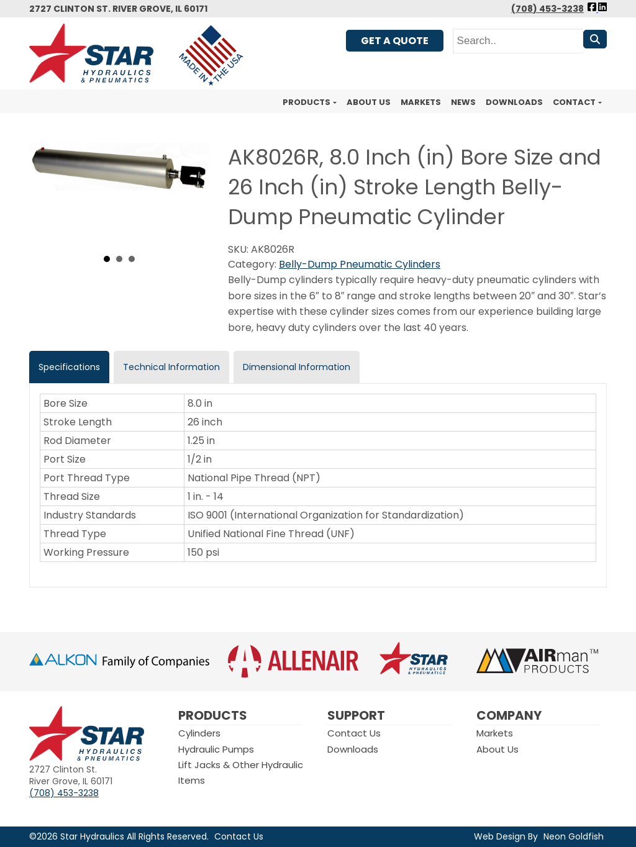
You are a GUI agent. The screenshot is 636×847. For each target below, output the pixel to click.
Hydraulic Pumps (216, 749)
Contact (574, 102)
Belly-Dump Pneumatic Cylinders (359, 264)
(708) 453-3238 (547, 8)
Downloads (514, 102)
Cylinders (199, 733)
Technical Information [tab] (171, 367)
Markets (421, 102)
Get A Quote (395, 41)
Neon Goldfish (573, 836)
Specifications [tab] (69, 367)
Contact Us (354, 733)
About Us (369, 102)
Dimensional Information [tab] (296, 367)
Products (306, 102)
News (463, 102)
